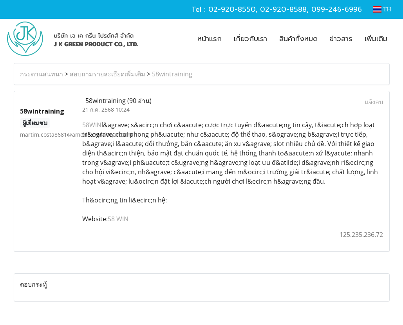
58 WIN (118, 219)
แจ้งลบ (374, 102)
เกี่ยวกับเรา (250, 38)
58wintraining (172, 74)
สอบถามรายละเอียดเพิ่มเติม (107, 74)
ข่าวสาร (341, 38)
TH (382, 9)
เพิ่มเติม (376, 38)
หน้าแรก (209, 38)
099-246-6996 (336, 9)
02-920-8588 (283, 9)
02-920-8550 (231, 9)
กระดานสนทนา (41, 74)
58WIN (91, 125)
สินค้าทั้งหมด (298, 38)
